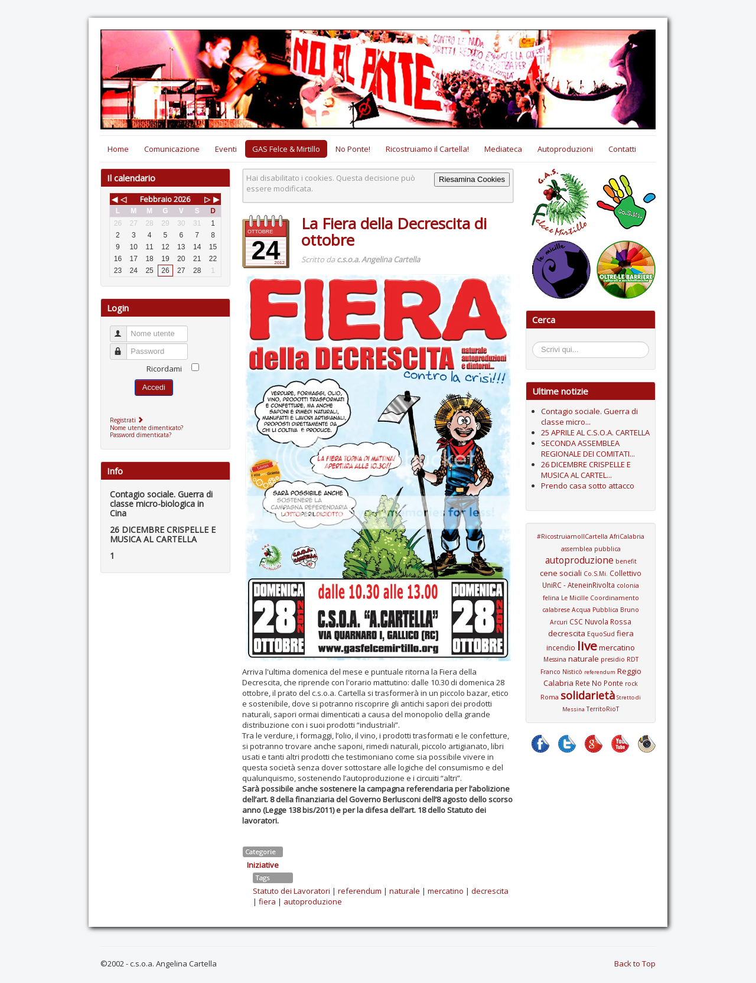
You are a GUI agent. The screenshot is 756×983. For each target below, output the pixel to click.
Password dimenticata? (140, 435)
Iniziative (263, 865)
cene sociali (561, 573)
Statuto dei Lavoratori (291, 891)
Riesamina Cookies (472, 179)
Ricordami (164, 368)
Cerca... (538, 343)
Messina (554, 659)
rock (631, 683)
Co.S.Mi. (596, 573)
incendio (560, 647)
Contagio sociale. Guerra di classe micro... (589, 416)
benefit (626, 561)
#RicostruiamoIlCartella (572, 536)
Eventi (226, 149)
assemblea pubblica (591, 549)
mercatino (446, 891)
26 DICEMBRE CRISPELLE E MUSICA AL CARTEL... (586, 469)
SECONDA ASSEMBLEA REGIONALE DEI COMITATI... (588, 448)
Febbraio (156, 199)
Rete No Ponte (599, 683)
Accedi (153, 387)
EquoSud (601, 634)
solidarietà (588, 695)
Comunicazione (172, 149)
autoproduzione (313, 901)
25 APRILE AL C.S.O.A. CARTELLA (595, 432)
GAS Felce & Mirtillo (286, 149)
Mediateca (503, 149)
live (587, 645)
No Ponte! (352, 149)
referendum (360, 891)
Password (123, 346)
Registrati (128, 420)
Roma (549, 697)
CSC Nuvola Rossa (600, 621)
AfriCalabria (627, 536)
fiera (267, 901)
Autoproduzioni (565, 149)
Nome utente (123, 328)
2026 (182, 199)
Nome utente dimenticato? (146, 428)
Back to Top (635, 963)
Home (118, 149)
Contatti (622, 149)
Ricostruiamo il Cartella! (427, 149)
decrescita (490, 891)
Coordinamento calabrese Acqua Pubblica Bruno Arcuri (590, 610)
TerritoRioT (602, 709)
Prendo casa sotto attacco (587, 485)
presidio (613, 659)
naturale (404, 891)
